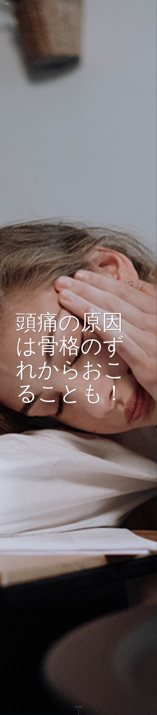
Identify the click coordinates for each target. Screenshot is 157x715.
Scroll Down (78, 707)
